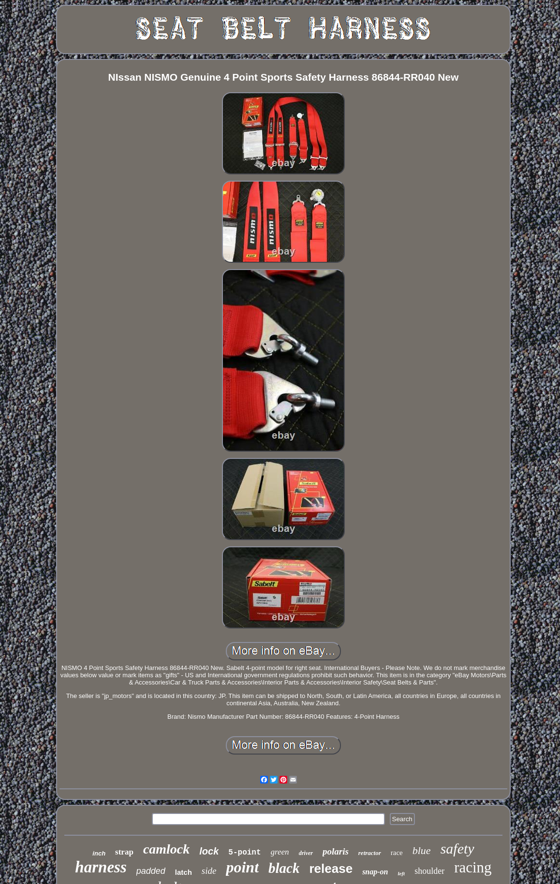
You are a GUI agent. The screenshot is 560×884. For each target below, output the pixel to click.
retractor (369, 852)
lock (209, 851)
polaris (336, 851)
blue (422, 850)
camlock (166, 848)
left (401, 873)
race (397, 852)
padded (150, 871)
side (209, 871)
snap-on (375, 872)
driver (306, 853)
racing (472, 867)
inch (98, 853)
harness (100, 867)
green (280, 851)
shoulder (429, 871)
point (242, 867)
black (283, 868)
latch (183, 872)
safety (457, 848)
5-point (244, 852)
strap (124, 851)
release (331, 868)
